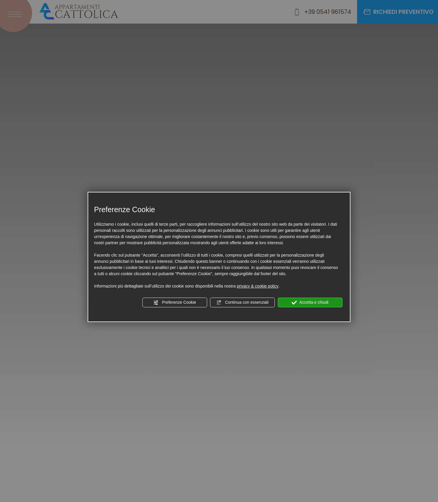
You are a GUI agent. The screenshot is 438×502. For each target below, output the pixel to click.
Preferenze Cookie (174, 302)
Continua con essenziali (242, 302)
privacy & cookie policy (257, 286)
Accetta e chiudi (310, 302)
